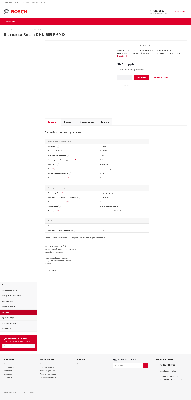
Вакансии (8, 370)
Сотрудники (9, 367)
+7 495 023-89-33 (156, 11)
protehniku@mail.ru (168, 371)
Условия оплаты (47, 367)
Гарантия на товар (48, 374)
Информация (47, 359)
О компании (9, 364)
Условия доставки (47, 370)
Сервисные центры (48, 377)
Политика (8, 377)
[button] (58, 146)
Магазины (8, 374)
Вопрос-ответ (82, 364)
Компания (9, 359)
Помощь (43, 364)
